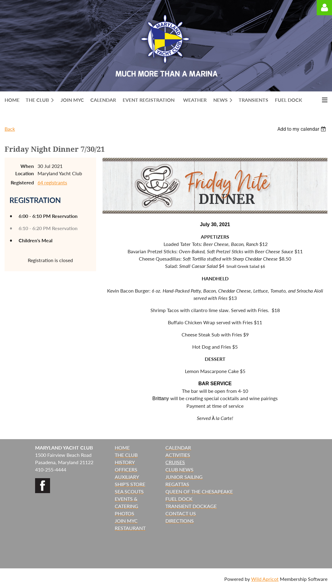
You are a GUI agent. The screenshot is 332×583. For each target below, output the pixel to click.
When (27, 166)
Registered (22, 182)
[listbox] (302, 129)
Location (24, 173)
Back (10, 129)
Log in (324, 7)
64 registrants (52, 182)
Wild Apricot (265, 579)
